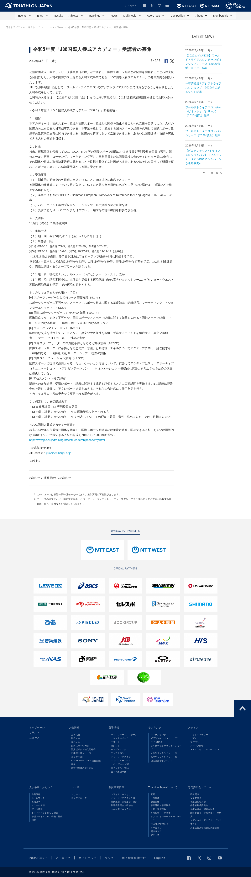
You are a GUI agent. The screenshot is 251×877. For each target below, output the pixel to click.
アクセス (155, 835)
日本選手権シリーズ (81, 753)
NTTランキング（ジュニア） (165, 738)
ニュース (34, 737)
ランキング (154, 727)
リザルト (34, 732)
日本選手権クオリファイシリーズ (166, 748)
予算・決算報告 (158, 809)
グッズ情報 (37, 809)
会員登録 (36, 794)
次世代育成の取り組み (82, 768)
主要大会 (75, 734)
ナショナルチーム (120, 738)
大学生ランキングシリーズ (164, 753)
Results (58, 15)
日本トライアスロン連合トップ (23, 27)
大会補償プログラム (121, 809)
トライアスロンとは (121, 794)
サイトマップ (88, 857)
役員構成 (155, 798)
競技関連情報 (116, 787)
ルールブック (38, 798)
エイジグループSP (120, 764)
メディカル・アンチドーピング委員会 (205, 822)
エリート (115, 742)
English (132, 5)
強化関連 (194, 794)
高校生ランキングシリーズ (164, 757)
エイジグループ (79, 798)
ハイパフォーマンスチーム (124, 734)
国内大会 (75, 738)
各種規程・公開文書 (161, 813)
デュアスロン (117, 753)
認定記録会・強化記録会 (83, 749)
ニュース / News (54, 27)
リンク (109, 857)
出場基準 (36, 801)
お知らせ (34, 477)
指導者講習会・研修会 (122, 805)
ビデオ (193, 738)
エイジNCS (77, 757)
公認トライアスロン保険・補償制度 (47, 818)
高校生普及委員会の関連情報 (204, 828)
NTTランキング (158, 734)
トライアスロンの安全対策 (45, 813)
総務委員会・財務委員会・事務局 (205, 815)
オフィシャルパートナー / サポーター (166, 818)
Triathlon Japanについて (162, 787)
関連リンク (156, 831)
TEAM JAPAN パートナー (164, 824)
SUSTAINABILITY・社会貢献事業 (86, 762)
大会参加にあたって (41, 787)
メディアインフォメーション (204, 749)
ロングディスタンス (121, 749)
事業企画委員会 (198, 801)
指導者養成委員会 (199, 805)
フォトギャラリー (199, 734)
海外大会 (75, 742)
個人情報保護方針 (134, 857)
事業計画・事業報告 (161, 805)
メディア (193, 727)
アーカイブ (156, 828)
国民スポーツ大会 (80, 746)
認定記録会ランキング (162, 760)
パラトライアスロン (121, 757)
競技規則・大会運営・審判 (124, 801)
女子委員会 (195, 798)
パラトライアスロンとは (123, 798)
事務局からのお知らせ (57, 477)
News (114, 15)
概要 (153, 794)
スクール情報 (38, 805)
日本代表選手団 (119, 772)
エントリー (75, 787)
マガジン (194, 742)
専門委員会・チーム (200, 787)
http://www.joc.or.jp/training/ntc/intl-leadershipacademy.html (67, 439)
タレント (115, 746)
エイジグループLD (120, 768)
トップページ (37, 727)
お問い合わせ (38, 857)
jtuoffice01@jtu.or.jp (58, 453)
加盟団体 (155, 801)
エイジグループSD (120, 760)
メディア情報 (197, 746)
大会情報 (74, 727)
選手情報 (114, 727)
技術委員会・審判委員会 (202, 809)
